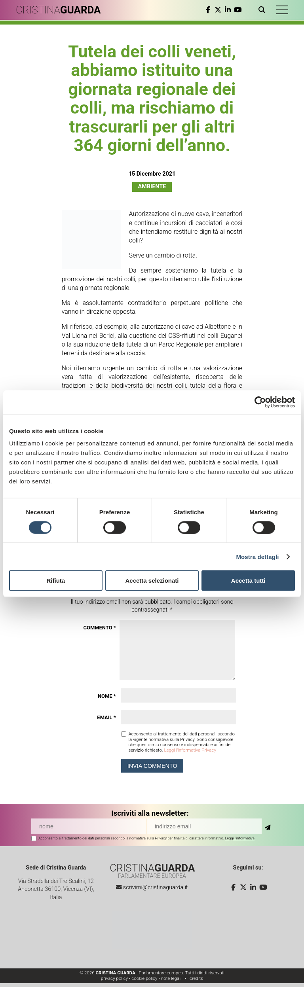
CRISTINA (58, 10)
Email (106, 717)
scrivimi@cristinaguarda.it (155, 887)
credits (196, 978)
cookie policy (144, 978)
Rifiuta (55, 580)
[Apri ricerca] (263, 10)
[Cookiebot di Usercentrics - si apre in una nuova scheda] (260, 402)
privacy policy (114, 978)
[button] (282, 10)
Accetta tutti (248, 580)
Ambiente (152, 186)
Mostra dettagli (257, 556)
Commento (99, 628)
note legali (171, 978)
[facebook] (208, 10)
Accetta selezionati (152, 580)
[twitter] (218, 10)
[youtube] (238, 10)
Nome (107, 696)
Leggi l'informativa (240, 838)
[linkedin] (228, 10)
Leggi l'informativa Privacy (190, 750)
